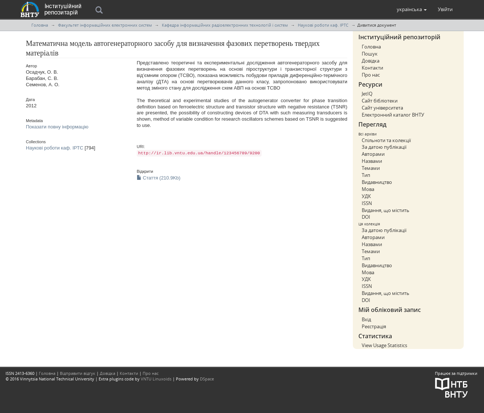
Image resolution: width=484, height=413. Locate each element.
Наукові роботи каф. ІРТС (323, 25)
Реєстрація (374, 326)
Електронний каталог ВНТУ (393, 114)
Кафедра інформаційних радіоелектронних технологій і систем (225, 25)
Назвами (372, 161)
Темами (371, 168)
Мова (368, 189)
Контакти (372, 67)
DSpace (207, 379)
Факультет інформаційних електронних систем (105, 25)
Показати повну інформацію (57, 127)
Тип (366, 175)
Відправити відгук (77, 373)
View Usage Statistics (384, 345)
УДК (366, 196)
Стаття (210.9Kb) (158, 178)
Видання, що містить (385, 210)
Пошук (370, 53)
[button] (411, 9)
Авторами (373, 154)
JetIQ (367, 93)
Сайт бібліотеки (380, 100)
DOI (366, 217)
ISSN (367, 203)
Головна (39, 25)
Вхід (366, 319)
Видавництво (377, 182)
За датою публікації (384, 147)
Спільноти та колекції (386, 140)
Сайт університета (382, 107)
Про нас (371, 74)
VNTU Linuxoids (156, 379)
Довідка (370, 60)
